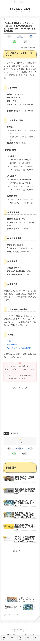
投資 (6, 433)
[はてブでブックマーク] (31, 36)
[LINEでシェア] (14, 42)
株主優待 (14, 433)
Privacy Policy (10, 634)
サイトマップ (29, 634)
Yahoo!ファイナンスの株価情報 (19, 348)
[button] (25, 42)
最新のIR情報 (12, 345)
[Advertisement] (20, 572)
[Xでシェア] (9, 36)
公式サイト (11, 341)
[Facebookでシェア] (20, 36)
